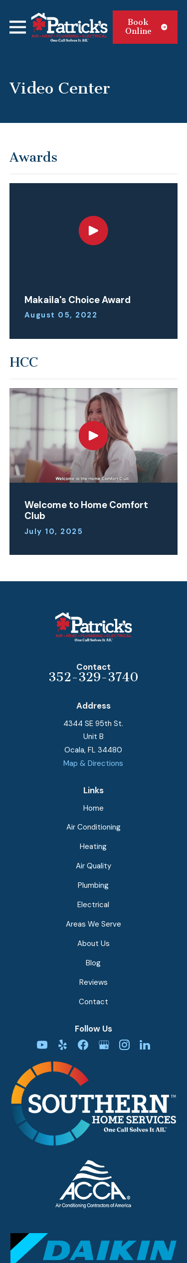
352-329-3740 (93, 677)
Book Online (146, 26)
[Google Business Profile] (104, 1045)
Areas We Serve (93, 924)
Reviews (93, 982)
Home (93, 808)
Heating (93, 846)
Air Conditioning (93, 827)
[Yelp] (62, 1045)
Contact (93, 1002)
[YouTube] (42, 1045)
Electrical (93, 905)
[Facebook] (83, 1045)
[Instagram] (124, 1045)
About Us (93, 943)
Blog (93, 963)
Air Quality (93, 866)
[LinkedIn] (145, 1045)
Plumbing (93, 885)
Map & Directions (93, 763)
